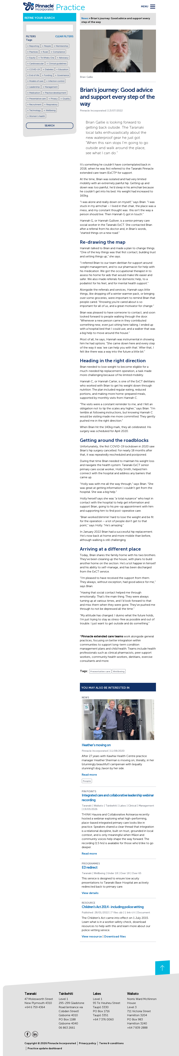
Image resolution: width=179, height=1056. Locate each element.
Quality (66, 98)
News (84, 18)
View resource (92, 936)
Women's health (37, 116)
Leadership (34, 87)
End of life (34, 75)
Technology (35, 110)
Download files (115, 936)
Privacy (54, 98)
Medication (34, 93)
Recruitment (35, 104)
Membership (62, 46)
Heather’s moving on (96, 745)
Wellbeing (51, 110)
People (47, 46)
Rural (45, 52)
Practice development (55, 93)
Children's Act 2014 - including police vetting (113, 907)
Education (63, 69)
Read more (89, 774)
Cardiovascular (36, 63)
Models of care (36, 81)
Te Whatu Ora (47, 57)
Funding (48, 75)
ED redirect (89, 867)
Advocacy (63, 57)
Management (51, 87)
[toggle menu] (148, 6)
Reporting (34, 46)
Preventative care (37, 98)
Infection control (56, 81)
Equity (32, 57)
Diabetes (49, 69)
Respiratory (51, 104)
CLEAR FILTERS (64, 36)
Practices (33, 52)
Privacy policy (87, 1043)
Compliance (59, 52)
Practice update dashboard (45, 1048)
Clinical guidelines (57, 63)
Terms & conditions (111, 1043)
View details (90, 893)
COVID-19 (34, 69)
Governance (63, 75)
